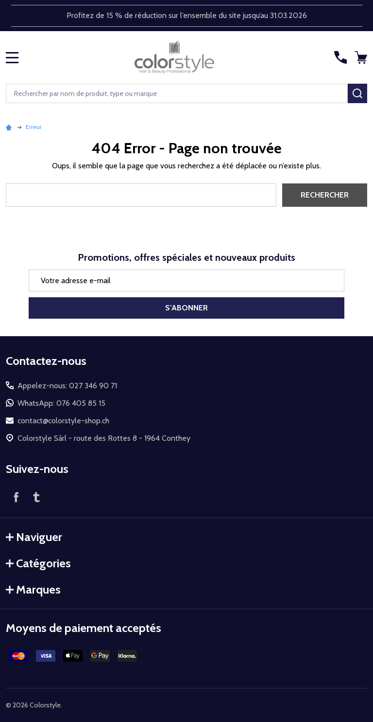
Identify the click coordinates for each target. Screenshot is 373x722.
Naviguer (34, 537)
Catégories (38, 563)
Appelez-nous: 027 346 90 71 (67, 385)
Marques (33, 589)
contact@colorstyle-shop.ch (63, 420)
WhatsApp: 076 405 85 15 (61, 403)
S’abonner (186, 307)
